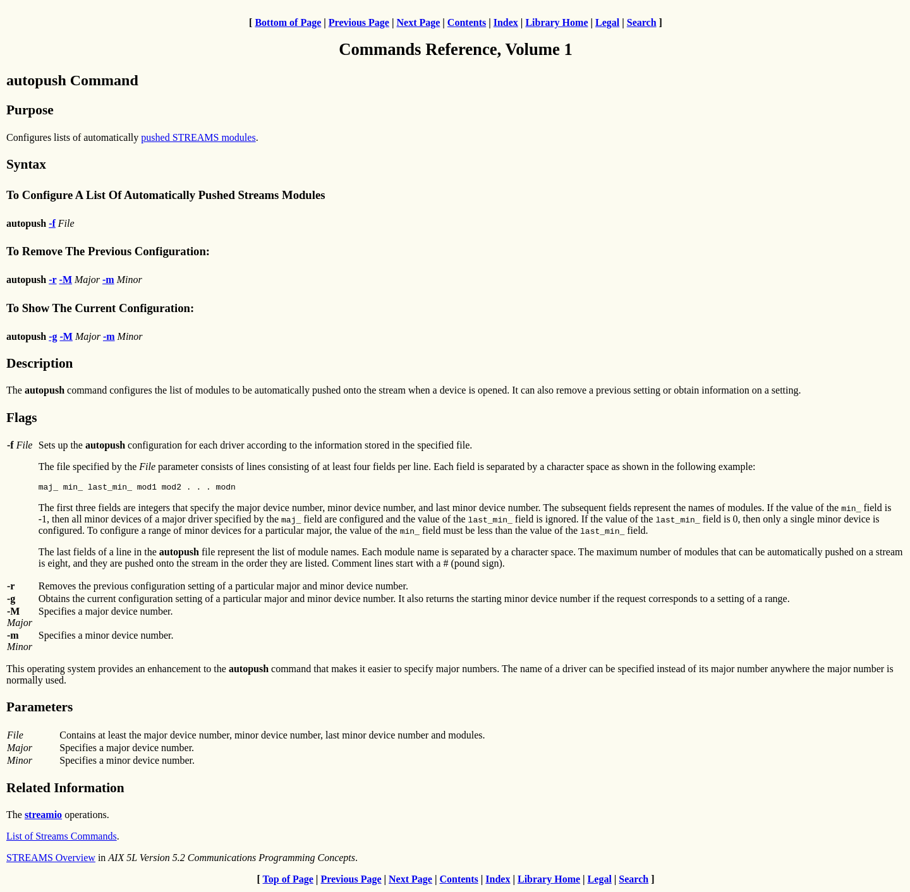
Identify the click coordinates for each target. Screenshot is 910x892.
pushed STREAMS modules (198, 137)
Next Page (418, 22)
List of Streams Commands (61, 838)
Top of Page (288, 881)
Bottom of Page (288, 22)
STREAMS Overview (50, 859)
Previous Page (359, 22)
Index (506, 22)
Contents (466, 22)
